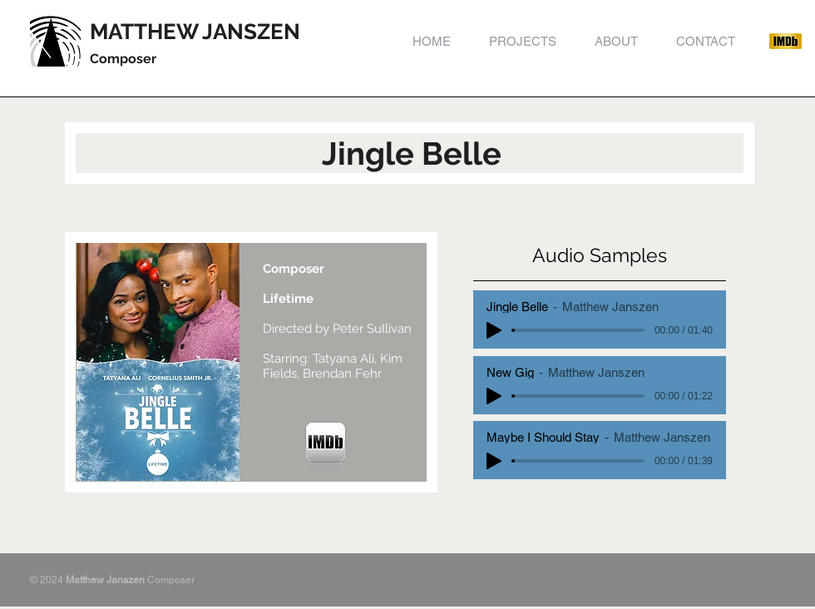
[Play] (494, 330)
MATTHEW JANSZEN (195, 31)
